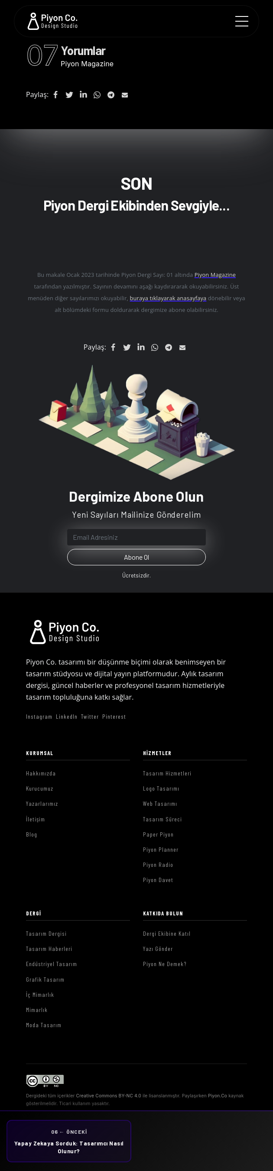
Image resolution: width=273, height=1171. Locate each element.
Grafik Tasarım (45, 979)
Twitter (90, 716)
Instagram (39, 716)
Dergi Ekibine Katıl (167, 933)
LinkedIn (67, 716)
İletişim (35, 819)
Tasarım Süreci (162, 819)
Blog (31, 834)
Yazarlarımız (42, 803)
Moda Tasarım (44, 1024)
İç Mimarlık (40, 994)
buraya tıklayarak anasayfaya (168, 298)
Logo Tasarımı (161, 788)
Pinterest (114, 716)
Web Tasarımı (160, 803)
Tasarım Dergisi (46, 933)
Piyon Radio (158, 864)
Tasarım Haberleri (49, 948)
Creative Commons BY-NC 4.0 (108, 1095)
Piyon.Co (217, 1095)
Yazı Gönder (158, 948)
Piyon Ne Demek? (165, 963)
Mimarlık (37, 1009)
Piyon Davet (158, 879)
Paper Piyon (158, 834)
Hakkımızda (41, 773)
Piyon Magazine (87, 63)
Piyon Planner (161, 849)
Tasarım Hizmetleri (167, 773)
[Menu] (241, 21)
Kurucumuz (39, 788)
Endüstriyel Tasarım (51, 963)
